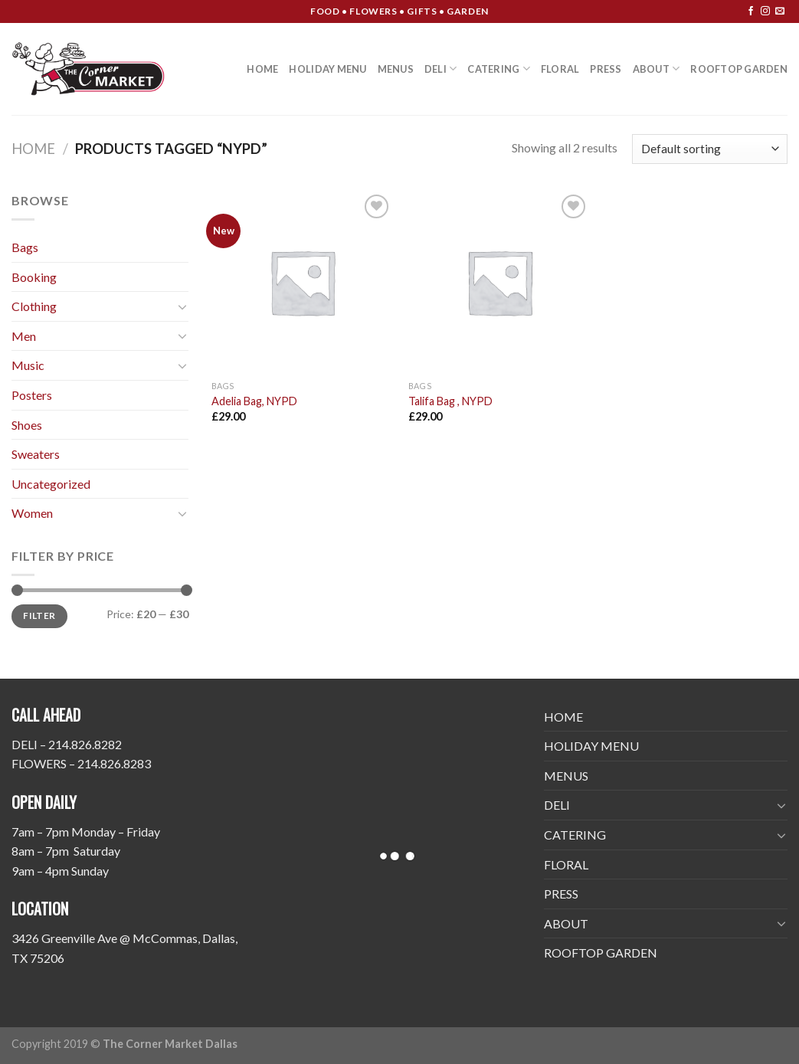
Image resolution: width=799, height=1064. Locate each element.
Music (27, 365)
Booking (34, 277)
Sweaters (35, 454)
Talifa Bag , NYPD (450, 401)
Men (23, 336)
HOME (262, 69)
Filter (39, 615)
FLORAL (560, 69)
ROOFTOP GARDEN (739, 69)
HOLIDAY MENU (327, 69)
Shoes (26, 424)
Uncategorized (50, 483)
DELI (440, 68)
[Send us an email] (779, 11)
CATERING (498, 68)
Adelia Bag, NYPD (254, 401)
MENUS (396, 69)
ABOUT (656, 68)
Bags (24, 247)
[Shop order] (710, 149)
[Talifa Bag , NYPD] (499, 282)
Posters (31, 395)
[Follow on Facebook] (750, 11)
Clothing (34, 306)
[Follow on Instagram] (765, 11)
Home (33, 148)
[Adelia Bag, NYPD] (302, 282)
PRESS (605, 69)
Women (32, 513)
